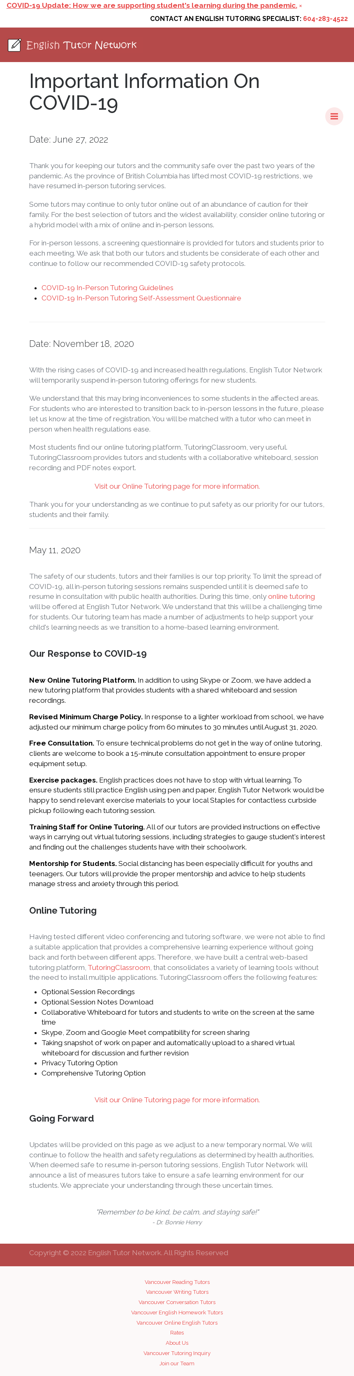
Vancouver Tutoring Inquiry (177, 1353)
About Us (177, 1342)
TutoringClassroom (119, 967)
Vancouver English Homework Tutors (177, 1312)
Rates (177, 1332)
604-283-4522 (325, 19)
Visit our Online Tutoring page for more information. (177, 486)
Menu (337, 112)
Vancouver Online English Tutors (177, 1322)
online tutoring (291, 596)
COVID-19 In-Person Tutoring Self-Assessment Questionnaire (141, 298)
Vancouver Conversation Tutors (177, 1302)
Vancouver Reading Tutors (177, 1282)
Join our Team (177, 1363)
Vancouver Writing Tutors (177, 1291)
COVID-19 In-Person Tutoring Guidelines (108, 288)
